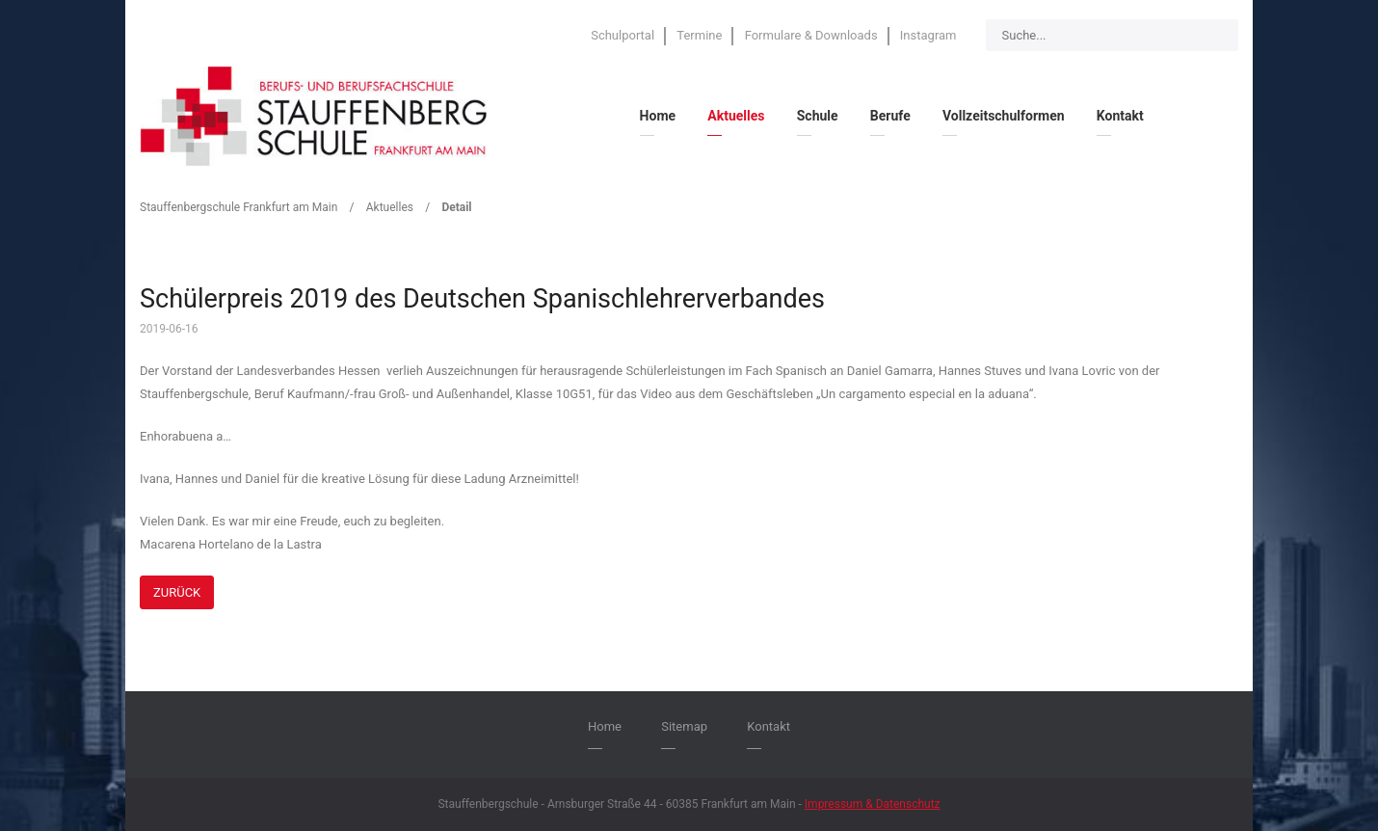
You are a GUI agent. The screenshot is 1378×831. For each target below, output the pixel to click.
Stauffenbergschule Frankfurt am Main (238, 207)
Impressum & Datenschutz (873, 804)
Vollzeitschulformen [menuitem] (1003, 115)
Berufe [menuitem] (890, 115)
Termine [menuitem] (699, 35)
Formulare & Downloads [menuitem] (811, 35)
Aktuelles (389, 207)
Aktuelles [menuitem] (735, 115)
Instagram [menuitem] (928, 35)
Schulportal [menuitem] (622, 35)
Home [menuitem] (658, 115)
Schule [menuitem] (817, 115)
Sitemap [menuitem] (684, 726)
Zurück (176, 592)
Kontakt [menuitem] (1120, 115)
